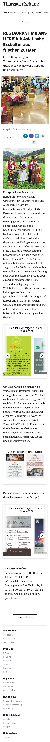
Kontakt (6, 719)
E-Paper (6, 653)
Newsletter (7, 657)
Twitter (6, 664)
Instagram (7, 668)
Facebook (7, 660)
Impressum (8, 708)
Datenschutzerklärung (12, 704)
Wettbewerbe (8, 682)
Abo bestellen (9, 635)
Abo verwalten (9, 638)
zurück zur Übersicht (25, 617)
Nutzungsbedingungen (12, 701)
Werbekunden (9, 690)
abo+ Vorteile (8, 642)
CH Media (7, 737)
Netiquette (7, 726)
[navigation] (8, 12)
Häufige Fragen (9, 723)
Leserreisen (8, 686)
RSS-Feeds (8, 672)
